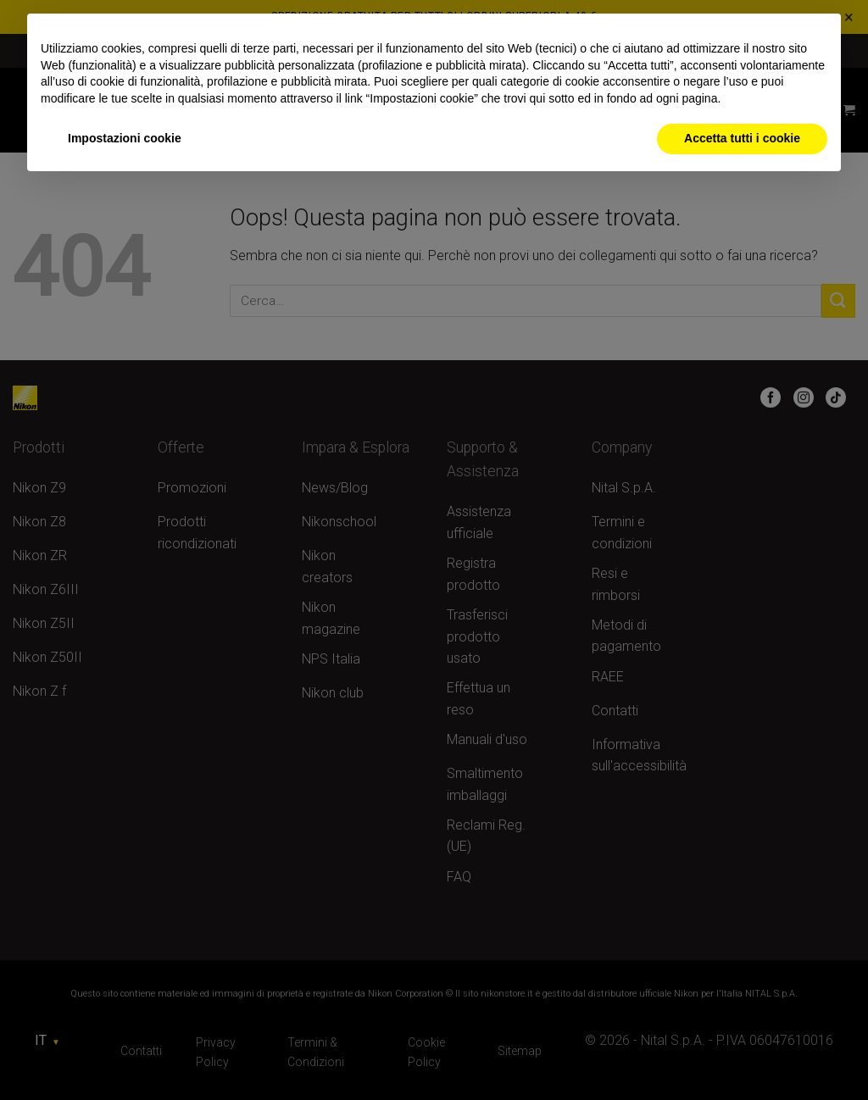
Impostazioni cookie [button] (124, 138)
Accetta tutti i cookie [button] (742, 138)
